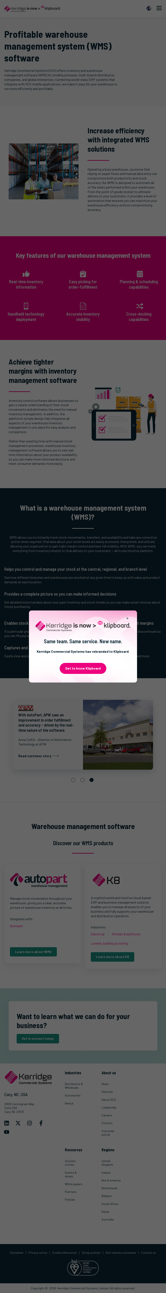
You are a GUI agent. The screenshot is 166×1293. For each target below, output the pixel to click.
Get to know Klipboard (83, 668)
